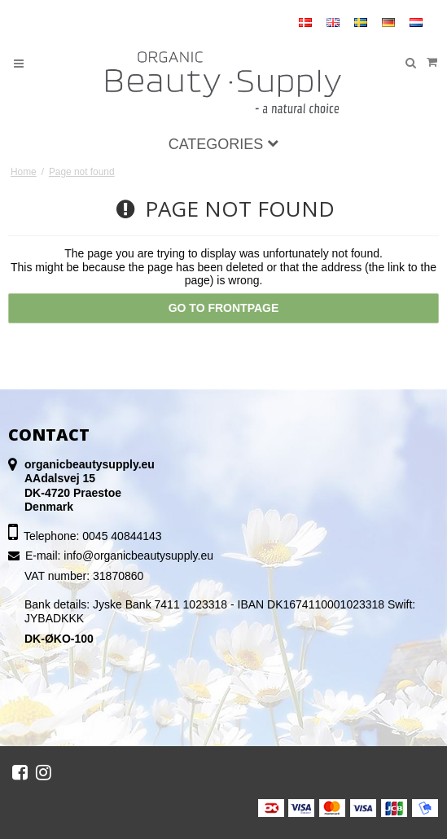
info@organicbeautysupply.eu (138, 555)
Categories (224, 144)
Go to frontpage (224, 307)
